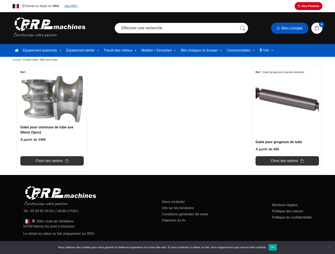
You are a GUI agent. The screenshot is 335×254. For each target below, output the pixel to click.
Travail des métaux (120, 50)
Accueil (17, 59)
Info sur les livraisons (178, 208)
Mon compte (289, 28)
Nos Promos (308, 6)
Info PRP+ (71, 6)
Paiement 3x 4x (173, 220)
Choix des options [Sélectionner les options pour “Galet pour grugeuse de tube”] (284, 161)
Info (268, 50)
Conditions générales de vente (185, 214)
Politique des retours (288, 211)
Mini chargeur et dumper (201, 50)
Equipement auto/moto (42, 50)
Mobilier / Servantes (158, 50)
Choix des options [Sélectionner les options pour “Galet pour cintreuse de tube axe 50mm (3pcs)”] (49, 161)
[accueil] (17, 50)
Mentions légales (285, 205)
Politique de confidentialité (292, 217)
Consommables (241, 50)
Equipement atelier (82, 50)
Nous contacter (173, 202)
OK (273, 247)
